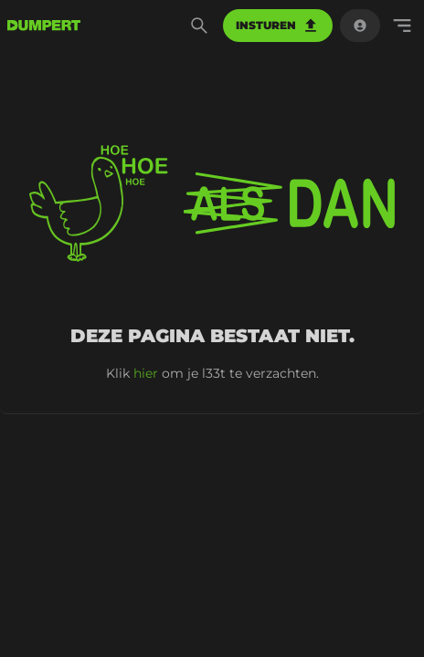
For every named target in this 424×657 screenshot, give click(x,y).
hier (145, 373)
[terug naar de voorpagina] (43, 25)
